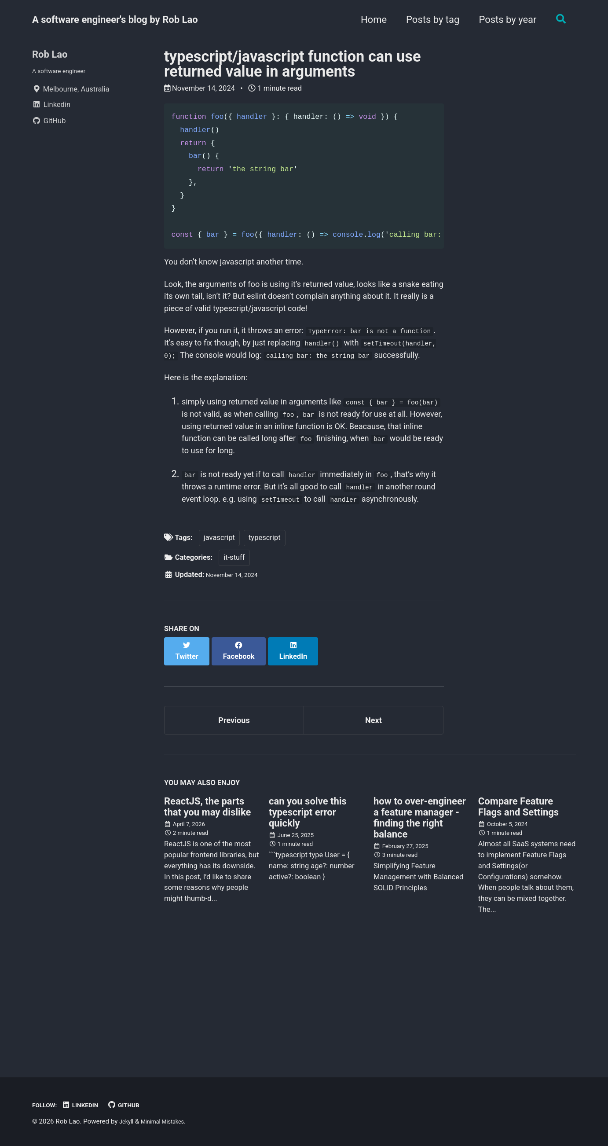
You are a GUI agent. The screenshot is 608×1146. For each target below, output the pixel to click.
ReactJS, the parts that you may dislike (207, 911)
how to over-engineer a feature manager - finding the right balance (420, 922)
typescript (265, 644)
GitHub (136, 1105)
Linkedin (88, 1105)
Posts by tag (428, 19)
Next (373, 820)
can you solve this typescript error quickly (308, 916)
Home (369, 19)
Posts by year (503, 19)
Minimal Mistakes (170, 1121)
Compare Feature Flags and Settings (518, 911)
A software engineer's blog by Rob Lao (115, 19)
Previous (234, 820)
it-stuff (234, 664)
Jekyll (127, 1121)
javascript (219, 644)
